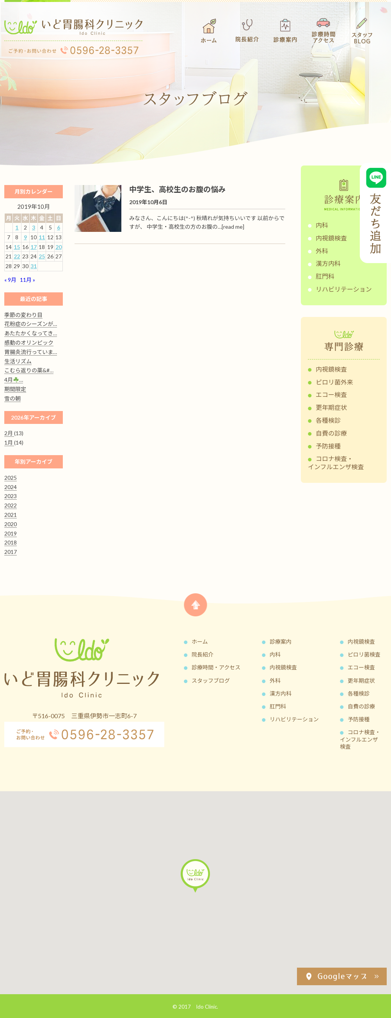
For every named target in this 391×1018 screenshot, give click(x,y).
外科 (322, 251)
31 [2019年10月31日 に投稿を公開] (33, 266)
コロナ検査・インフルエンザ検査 (336, 462)
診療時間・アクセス (216, 667)
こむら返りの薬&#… (28, 370)
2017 (10, 551)
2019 (10, 533)
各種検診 (328, 420)
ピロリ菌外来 (334, 382)
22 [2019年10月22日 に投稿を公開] (17, 256)
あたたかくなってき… (30, 333)
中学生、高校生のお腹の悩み (177, 189)
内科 (322, 225)
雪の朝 (12, 398)
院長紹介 (202, 654)
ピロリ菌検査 (364, 654)
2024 (10, 487)
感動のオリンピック (28, 342)
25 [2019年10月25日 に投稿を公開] (42, 256)
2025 (10, 477)
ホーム (200, 641)
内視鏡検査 (331, 238)
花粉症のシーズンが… (30, 323)
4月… (13, 379)
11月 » (27, 279)
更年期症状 (331, 407)
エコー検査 (331, 394)
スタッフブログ (211, 680)
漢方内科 (328, 263)
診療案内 (280, 641)
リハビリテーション (344, 289)
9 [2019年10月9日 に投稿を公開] (25, 237)
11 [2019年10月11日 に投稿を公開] (42, 237)
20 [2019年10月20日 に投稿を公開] (58, 247)
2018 (10, 542)
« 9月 (10, 279)
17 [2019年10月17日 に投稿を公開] (33, 247)
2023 (10, 496)
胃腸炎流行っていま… (30, 352)
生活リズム (18, 361)
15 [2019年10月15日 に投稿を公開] (17, 247)
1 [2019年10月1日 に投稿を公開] (16, 227)
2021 (10, 514)
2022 (10, 505)
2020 (10, 524)
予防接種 (328, 446)
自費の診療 (331, 433)
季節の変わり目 (23, 314)
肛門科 (325, 276)
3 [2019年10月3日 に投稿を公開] (33, 227)
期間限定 (15, 389)
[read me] (233, 226)
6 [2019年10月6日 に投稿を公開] (58, 227)
